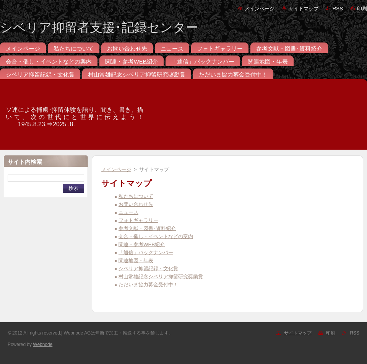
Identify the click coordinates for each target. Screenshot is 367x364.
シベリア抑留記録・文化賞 (148, 268)
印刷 (362, 8)
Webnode (42, 344)
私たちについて (136, 196)
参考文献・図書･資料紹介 (147, 228)
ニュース (128, 212)
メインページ (259, 8)
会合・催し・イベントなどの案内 (156, 236)
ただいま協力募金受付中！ (148, 284)
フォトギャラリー (138, 220)
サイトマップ (303, 8)
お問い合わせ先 (136, 204)
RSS (338, 8)
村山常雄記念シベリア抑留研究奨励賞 (161, 276)
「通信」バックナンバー (146, 252)
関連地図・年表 (136, 260)
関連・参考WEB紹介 (142, 244)
